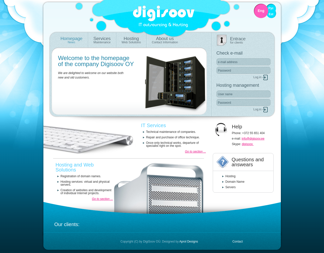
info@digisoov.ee (253, 138)
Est (271, 14)
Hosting (131, 40)
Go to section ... (195, 151)
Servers (230, 187)
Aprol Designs (188, 241)
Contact (237, 241)
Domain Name (235, 181)
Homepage (72, 40)
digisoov (248, 144)
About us (165, 40)
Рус (271, 8)
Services (102, 40)
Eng (261, 11)
